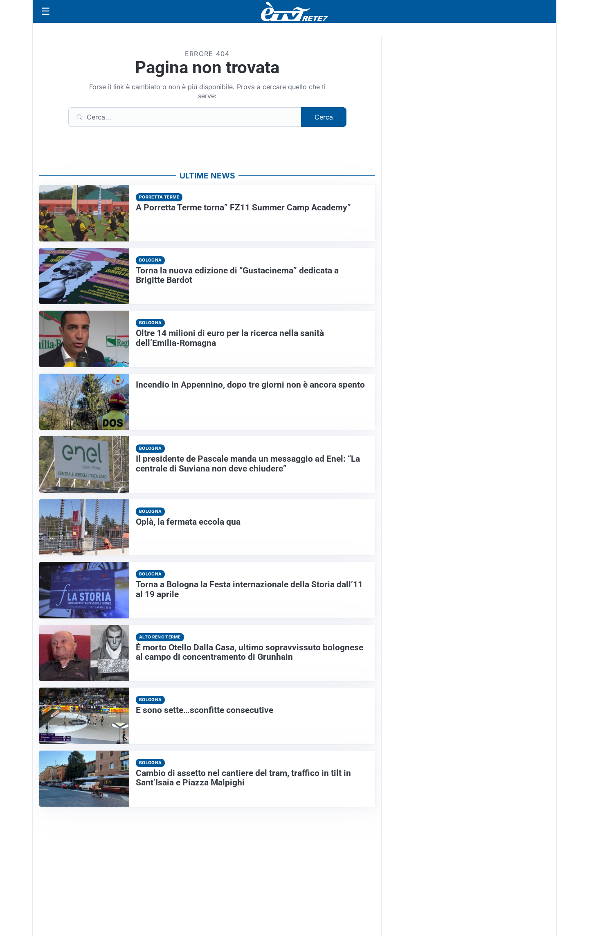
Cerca (324, 117)
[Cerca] (184, 117)
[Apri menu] (46, 11)
